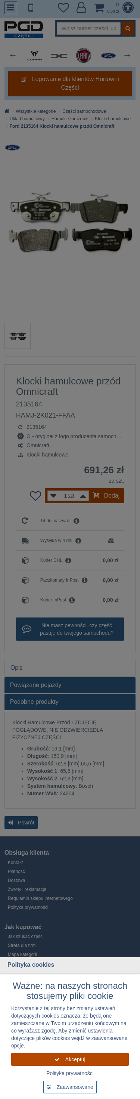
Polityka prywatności (70, 1073)
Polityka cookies (30, 965)
